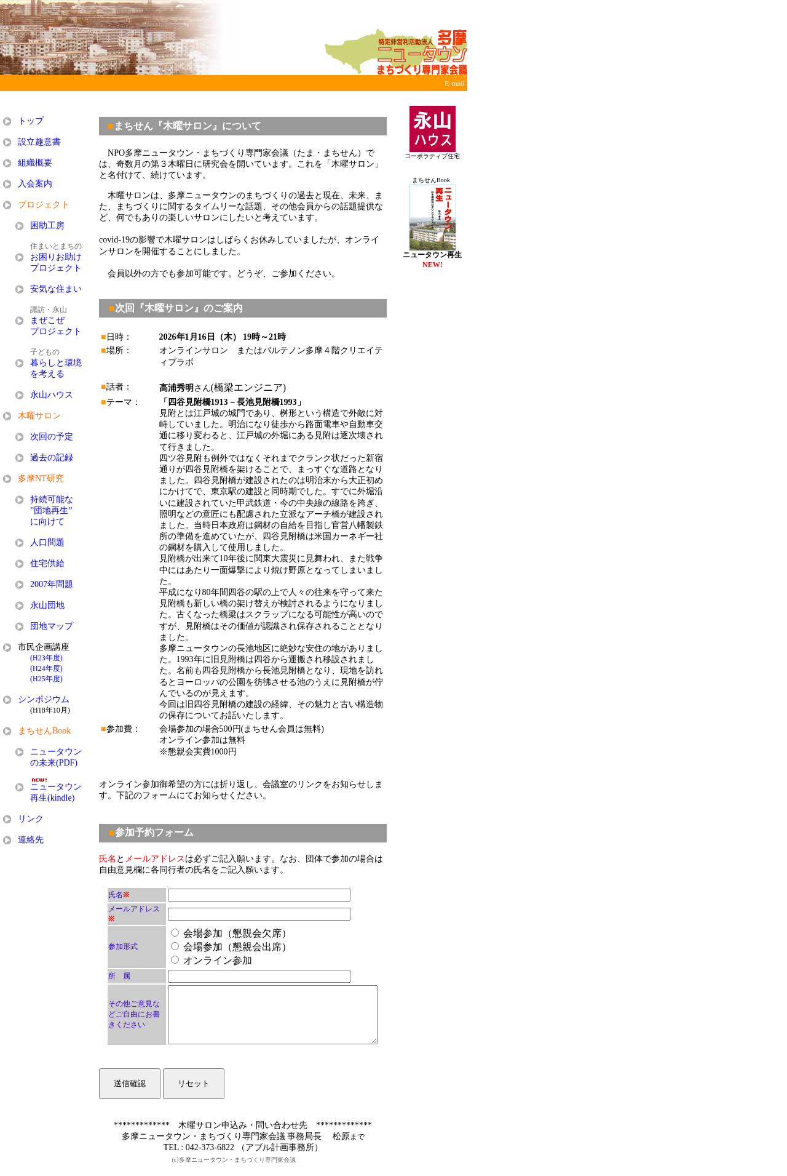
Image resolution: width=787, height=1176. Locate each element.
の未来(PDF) (53, 762)
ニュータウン (56, 751)
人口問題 (47, 542)
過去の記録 (51, 457)
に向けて (47, 521)
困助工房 (47, 225)
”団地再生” (51, 510)
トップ (31, 121)
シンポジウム (43, 699)
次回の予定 (51, 436)
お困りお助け (56, 257)
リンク (31, 818)
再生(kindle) (52, 797)
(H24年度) (46, 668)
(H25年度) (46, 678)
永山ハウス (51, 394)
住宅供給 (47, 563)
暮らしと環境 (56, 362)
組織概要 (35, 162)
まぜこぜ (47, 320)
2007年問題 (51, 584)
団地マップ (51, 626)
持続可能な (51, 499)
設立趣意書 (39, 141)
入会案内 (35, 183)
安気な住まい (56, 289)
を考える (47, 373)
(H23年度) (46, 658)
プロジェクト (56, 268)
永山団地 (47, 605)
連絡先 (31, 839)
